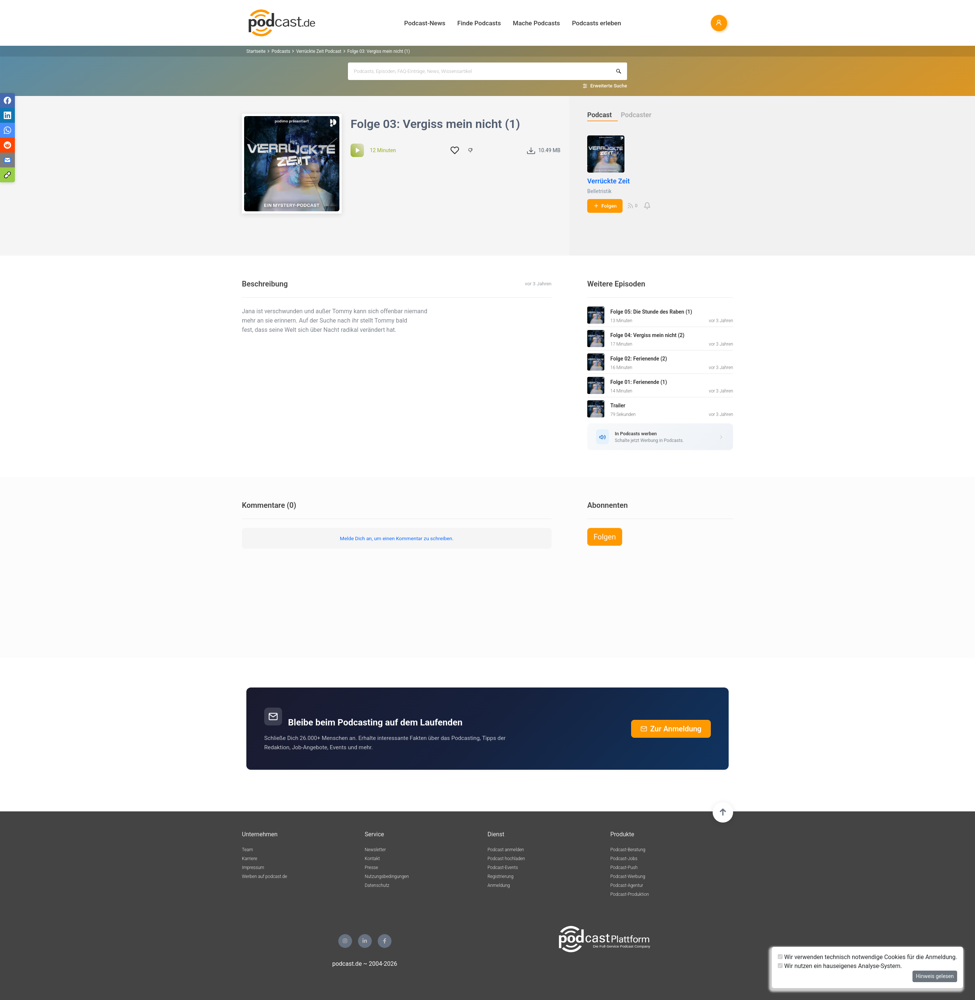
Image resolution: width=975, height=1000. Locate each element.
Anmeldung (499, 885)
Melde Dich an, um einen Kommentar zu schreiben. (396, 538)
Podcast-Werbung (627, 876)
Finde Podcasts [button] (479, 23)
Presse (371, 867)
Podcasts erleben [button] (596, 23)
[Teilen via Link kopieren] (7, 174)
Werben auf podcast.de (264, 876)
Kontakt (372, 858)
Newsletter (375, 849)
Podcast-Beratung (627, 849)
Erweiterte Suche (608, 86)
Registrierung (501, 876)
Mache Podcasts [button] (536, 23)
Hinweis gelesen (935, 976)
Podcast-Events (503, 867)
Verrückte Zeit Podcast (318, 51)
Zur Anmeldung (670, 728)
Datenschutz (377, 885)
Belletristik (599, 191)
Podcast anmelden (506, 849)
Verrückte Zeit (608, 181)
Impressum (253, 867)
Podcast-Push (623, 867)
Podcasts (281, 51)
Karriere (249, 858)
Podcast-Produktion (629, 894)
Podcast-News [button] (424, 23)
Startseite (256, 51)
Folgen (605, 206)
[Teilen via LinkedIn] (7, 115)
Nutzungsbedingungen (387, 876)
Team (247, 849)
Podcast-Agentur (626, 885)
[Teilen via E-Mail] (7, 160)
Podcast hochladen (506, 858)
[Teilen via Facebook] (7, 100)
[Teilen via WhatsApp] (7, 130)
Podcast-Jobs (623, 858)
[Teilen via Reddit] (7, 145)
